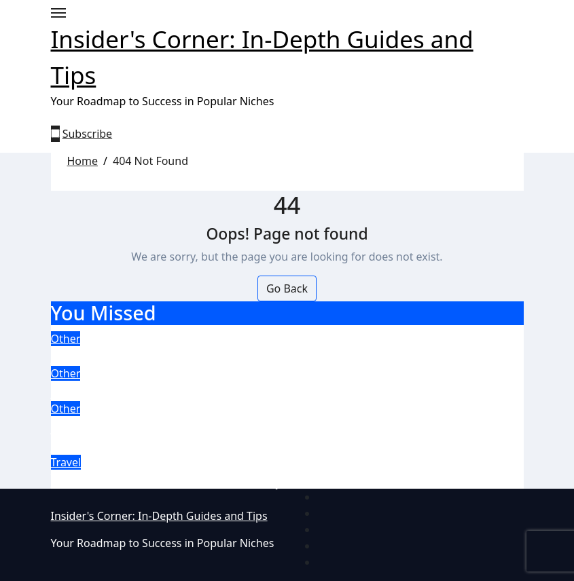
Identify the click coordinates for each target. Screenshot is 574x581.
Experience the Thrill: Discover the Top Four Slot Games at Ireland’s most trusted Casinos (265, 435)
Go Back (287, 288)
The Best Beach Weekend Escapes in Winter (212, 479)
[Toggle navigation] (58, 13)
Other (66, 338)
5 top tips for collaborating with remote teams (222, 390)
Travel (66, 462)
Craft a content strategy (139, 356)
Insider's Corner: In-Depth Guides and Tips (159, 515)
